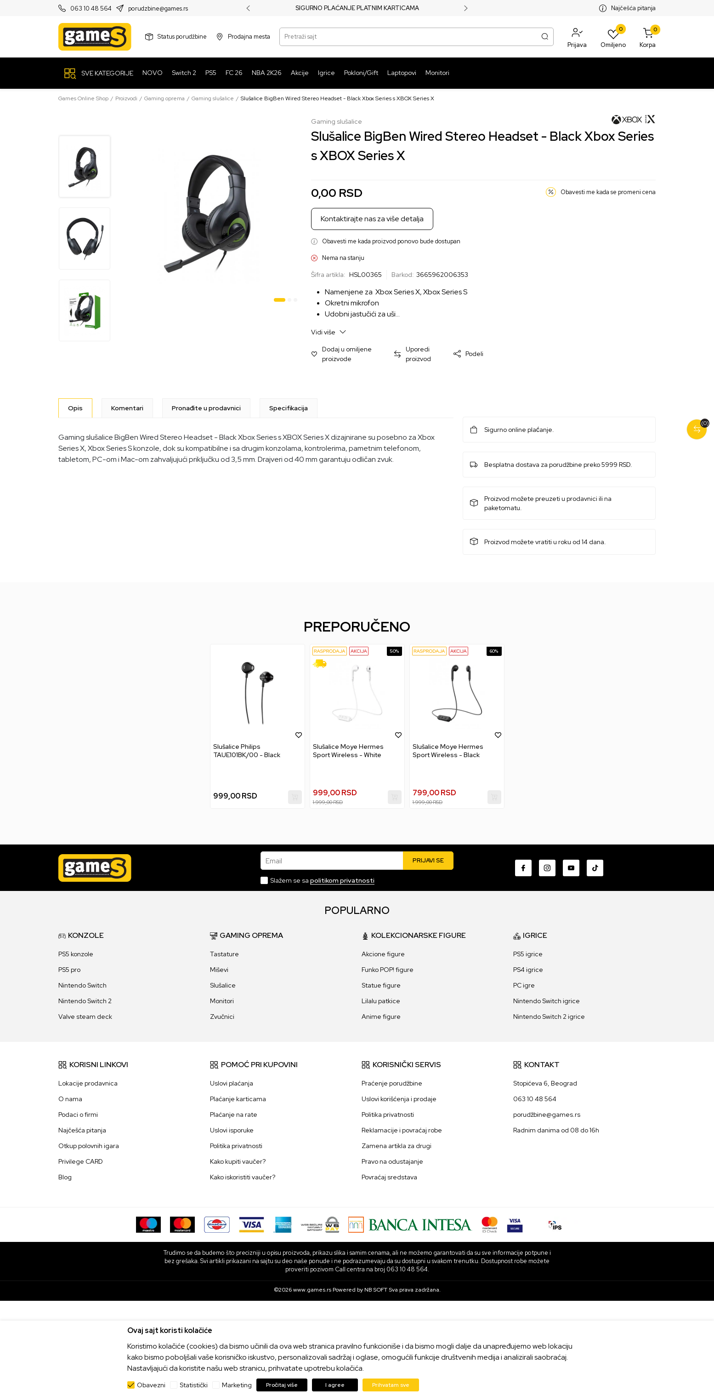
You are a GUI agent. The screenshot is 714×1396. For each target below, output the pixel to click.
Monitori (222, 1001)
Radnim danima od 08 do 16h (556, 1130)
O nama (70, 1099)
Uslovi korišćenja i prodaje (399, 1099)
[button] (577, 37)
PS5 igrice (528, 954)
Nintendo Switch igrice (546, 1001)
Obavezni (151, 1385)
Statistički (194, 1385)
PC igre (524, 985)
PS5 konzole (75, 954)
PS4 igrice (528, 969)
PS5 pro (69, 969)
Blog (65, 1177)
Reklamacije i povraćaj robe (402, 1130)
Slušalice (223, 985)
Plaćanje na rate (233, 1114)
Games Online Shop (83, 98)
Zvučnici (222, 1016)
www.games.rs (312, 1289)
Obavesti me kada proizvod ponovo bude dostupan (391, 241)
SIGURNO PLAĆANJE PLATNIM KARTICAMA (357, 8)
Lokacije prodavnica (88, 1083)
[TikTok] (595, 868)
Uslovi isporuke (232, 1130)
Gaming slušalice (213, 98)
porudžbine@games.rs (546, 1114)
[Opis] (75, 408)
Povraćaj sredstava (389, 1177)
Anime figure (381, 1016)
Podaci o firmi (78, 1114)
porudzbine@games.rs (158, 8)
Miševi (219, 969)
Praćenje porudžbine (392, 1083)
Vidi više (328, 332)
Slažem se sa (322, 880)
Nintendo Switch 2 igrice (549, 1016)
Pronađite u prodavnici (206, 408)
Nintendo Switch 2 (85, 1001)
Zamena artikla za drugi (396, 1146)
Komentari (127, 408)
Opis (75, 408)
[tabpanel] (212, 212)
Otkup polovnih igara (88, 1146)
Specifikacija (288, 408)
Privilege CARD (80, 1161)
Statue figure (381, 985)
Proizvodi (126, 98)
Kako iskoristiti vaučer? (242, 1177)
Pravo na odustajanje (392, 1161)
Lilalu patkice (381, 1001)
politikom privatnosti (342, 880)
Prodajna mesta (249, 36)
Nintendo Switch (82, 985)
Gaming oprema (164, 98)
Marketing (237, 1385)
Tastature (224, 954)
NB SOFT (375, 1289)
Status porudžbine (182, 36)
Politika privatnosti (236, 1146)
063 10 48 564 (91, 8)
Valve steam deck (85, 1016)
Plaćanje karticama (238, 1099)
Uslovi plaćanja (231, 1083)
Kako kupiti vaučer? (238, 1161)
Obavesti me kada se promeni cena (608, 192)
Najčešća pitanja (633, 8)
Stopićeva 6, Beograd (545, 1083)
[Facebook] (523, 868)
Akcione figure (383, 954)
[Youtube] (571, 868)
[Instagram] (547, 868)
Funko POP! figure (388, 969)
